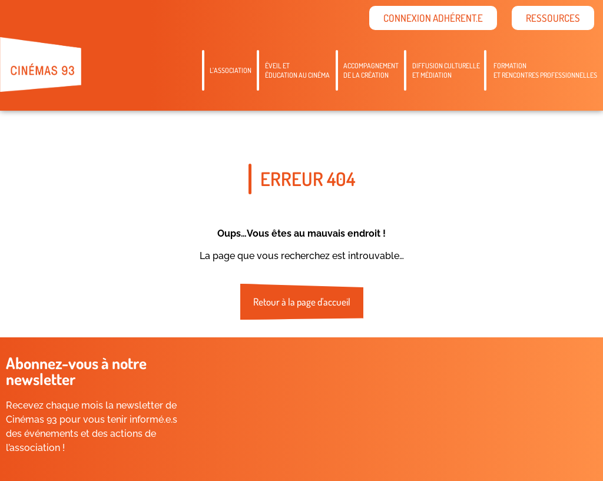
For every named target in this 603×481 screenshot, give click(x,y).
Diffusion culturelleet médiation (446, 70)
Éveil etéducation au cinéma (297, 70)
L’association (230, 70)
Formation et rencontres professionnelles (545, 70)
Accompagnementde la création (371, 70)
